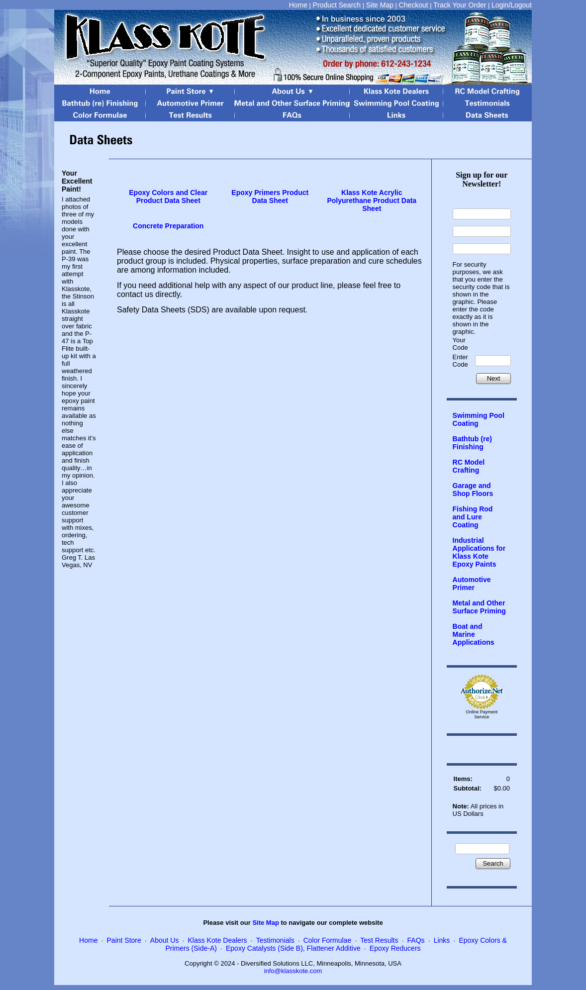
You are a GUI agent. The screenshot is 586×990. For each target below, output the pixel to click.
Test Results (379, 940)
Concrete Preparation (168, 226)
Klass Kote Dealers (217, 940)
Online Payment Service (481, 714)
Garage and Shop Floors (473, 489)
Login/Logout (511, 5)
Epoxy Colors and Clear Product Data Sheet (168, 196)
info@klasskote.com (293, 971)
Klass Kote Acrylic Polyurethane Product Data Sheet (371, 200)
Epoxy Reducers (395, 948)
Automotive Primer (472, 584)
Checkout (413, 5)
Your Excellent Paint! (77, 181)
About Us (164, 940)
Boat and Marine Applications (473, 634)
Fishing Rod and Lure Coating (473, 517)
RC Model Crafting (469, 466)
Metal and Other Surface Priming (479, 607)
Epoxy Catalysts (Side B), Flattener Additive (293, 948)
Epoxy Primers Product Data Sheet (269, 196)
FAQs (416, 940)
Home (298, 5)
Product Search (337, 5)
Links (442, 940)
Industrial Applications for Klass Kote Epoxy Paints (479, 552)
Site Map (379, 5)
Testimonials (275, 940)
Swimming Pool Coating (478, 419)
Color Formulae (327, 940)
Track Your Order (459, 5)
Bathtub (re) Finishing (472, 443)
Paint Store (124, 940)
